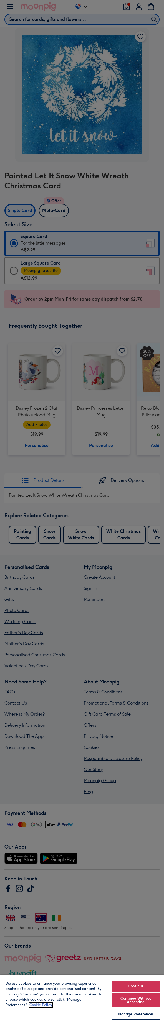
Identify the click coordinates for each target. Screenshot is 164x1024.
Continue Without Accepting (135, 1000)
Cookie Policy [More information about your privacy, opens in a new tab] (40, 1005)
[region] (82, 999)
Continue (135, 986)
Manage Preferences (136, 1014)
